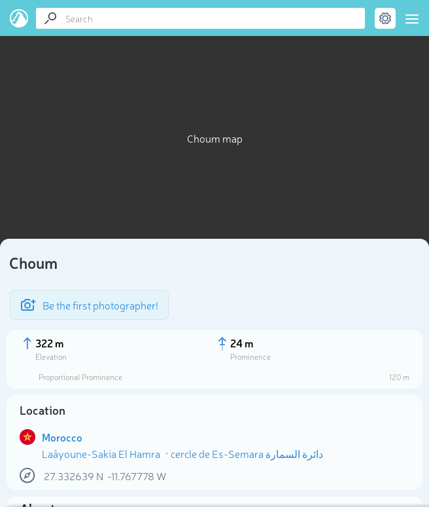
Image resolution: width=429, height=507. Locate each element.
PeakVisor (19, 18)
